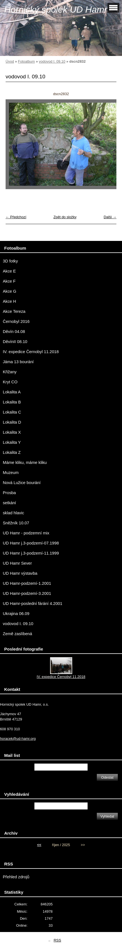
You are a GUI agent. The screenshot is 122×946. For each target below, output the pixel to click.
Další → (110, 217)
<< (39, 845)
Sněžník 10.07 (16, 523)
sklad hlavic (13, 513)
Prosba (9, 492)
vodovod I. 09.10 (52, 61)
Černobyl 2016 (16, 321)
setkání (9, 503)
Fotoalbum (26, 61)
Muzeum (10, 472)
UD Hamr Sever (17, 563)
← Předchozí (16, 217)
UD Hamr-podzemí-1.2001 (27, 583)
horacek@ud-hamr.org (18, 738)
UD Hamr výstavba (20, 573)
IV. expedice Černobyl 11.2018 (31, 351)
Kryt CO (10, 382)
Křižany (10, 372)
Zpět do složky (65, 217)
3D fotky (10, 261)
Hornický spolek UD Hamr (55, 9)
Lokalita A (12, 392)
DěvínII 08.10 (15, 341)
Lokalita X (12, 432)
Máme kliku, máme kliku (25, 462)
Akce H (9, 301)
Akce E (9, 271)
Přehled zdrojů (16, 877)
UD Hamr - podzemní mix (26, 533)
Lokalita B (12, 402)
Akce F (9, 281)
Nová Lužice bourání (22, 482)
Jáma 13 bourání (18, 362)
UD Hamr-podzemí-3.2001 (27, 593)
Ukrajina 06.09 (16, 613)
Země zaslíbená (17, 634)
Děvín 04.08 (14, 331)
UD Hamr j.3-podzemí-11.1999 (31, 553)
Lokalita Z (12, 452)
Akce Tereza (14, 311)
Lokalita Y (12, 442)
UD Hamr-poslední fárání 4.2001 (32, 603)
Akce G (9, 291)
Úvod (10, 61)
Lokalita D (12, 422)
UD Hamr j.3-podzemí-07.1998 (31, 543)
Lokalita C (12, 412)
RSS (57, 940)
